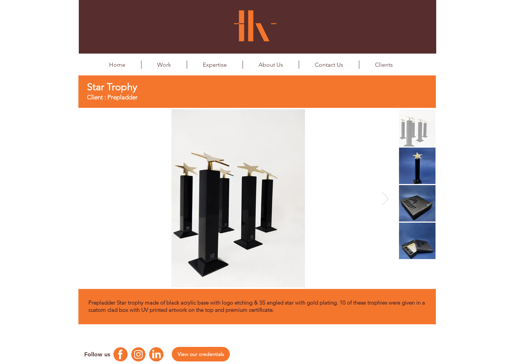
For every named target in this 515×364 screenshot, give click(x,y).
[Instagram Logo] (138, 354)
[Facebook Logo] (120, 354)
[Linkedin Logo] (156, 354)
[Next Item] (385, 198)
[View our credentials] (201, 354)
